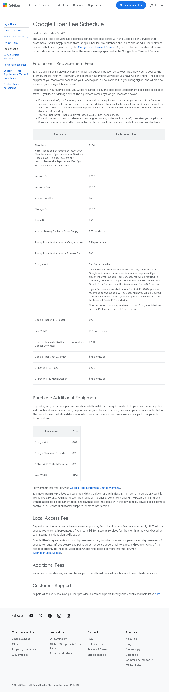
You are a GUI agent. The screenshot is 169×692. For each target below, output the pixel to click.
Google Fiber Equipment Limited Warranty (95, 488)
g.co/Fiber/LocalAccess (47, 553)
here (157, 594)
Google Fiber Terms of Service (96, 47)
